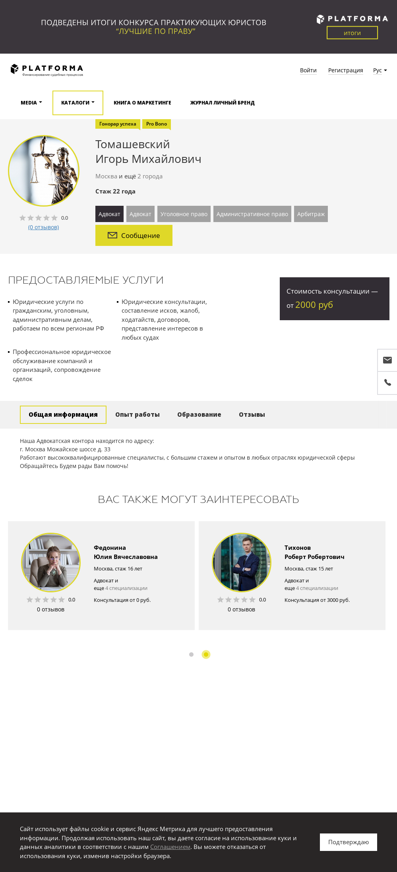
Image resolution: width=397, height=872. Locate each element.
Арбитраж (311, 214)
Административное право (252, 214)
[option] (101, 575)
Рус (377, 70)
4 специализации (126, 588)
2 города (150, 176)
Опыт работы (137, 414)
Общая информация (63, 414)
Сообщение (134, 235)
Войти (308, 70)
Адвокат (109, 214)
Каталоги (75, 102)
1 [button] (191, 654)
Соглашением (170, 847)
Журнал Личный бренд (222, 102)
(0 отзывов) (43, 227)
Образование (199, 414)
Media (29, 102)
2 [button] (206, 654)
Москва (106, 176)
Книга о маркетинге (142, 102)
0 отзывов (50, 609)
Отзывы (252, 414)
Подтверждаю (348, 842)
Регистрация (345, 70)
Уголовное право (184, 214)
